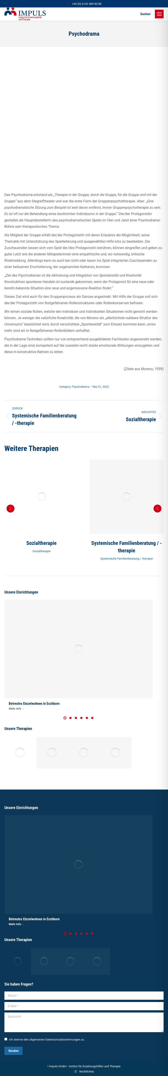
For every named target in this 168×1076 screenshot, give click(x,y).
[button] (10, 508)
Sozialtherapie (41, 543)
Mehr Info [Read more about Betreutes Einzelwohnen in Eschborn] (16, 708)
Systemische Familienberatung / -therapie (126, 558)
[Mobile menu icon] (159, 14)
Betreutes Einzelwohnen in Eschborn (34, 703)
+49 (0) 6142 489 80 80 (84, 4)
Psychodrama (80, 386)
